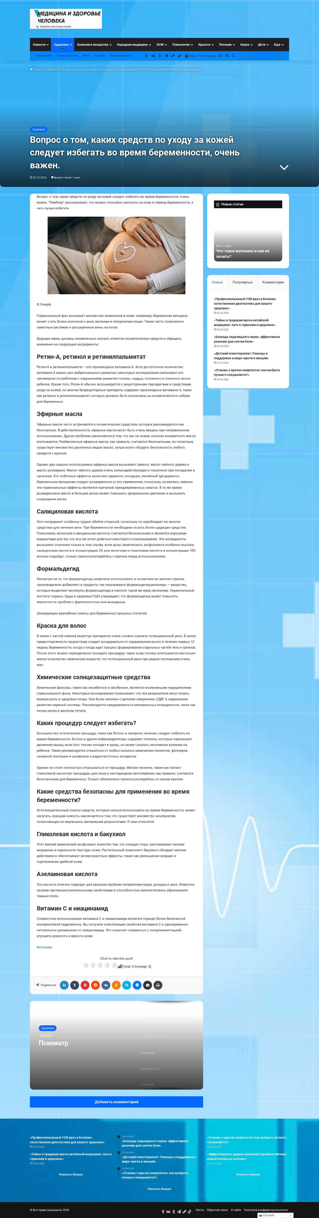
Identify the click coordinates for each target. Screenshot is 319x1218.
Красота (204, 44)
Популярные (243, 282)
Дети (261, 44)
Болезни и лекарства (92, 44)
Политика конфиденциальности (266, 1210)
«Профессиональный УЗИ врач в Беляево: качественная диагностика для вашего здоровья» (245, 303)
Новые (217, 282)
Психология (181, 44)
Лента (86, 55)
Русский (266, 1215)
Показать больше (71, 1174)
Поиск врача (43, 55)
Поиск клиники (67, 55)
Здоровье (61, 44)
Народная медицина (132, 44)
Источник (44, 947)
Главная (37, 69)
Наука (244, 44)
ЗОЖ (160, 44)
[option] (116, 1045)
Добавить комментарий (116, 1102)
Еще (277, 44)
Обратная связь (120, 55)
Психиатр (53, 1043)
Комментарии (273, 282)
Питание (225, 44)
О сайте (100, 55)
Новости (39, 44)
